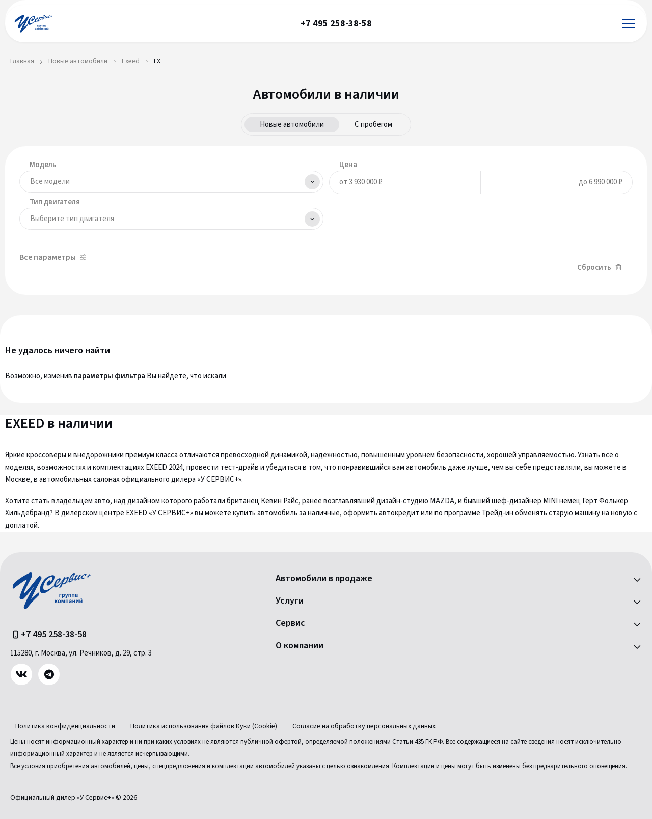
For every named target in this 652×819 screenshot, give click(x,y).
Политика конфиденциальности (65, 726)
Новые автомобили (292, 124)
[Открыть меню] (628, 23)
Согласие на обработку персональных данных (364, 726)
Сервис (290, 623)
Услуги (290, 601)
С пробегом (373, 124)
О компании (299, 646)
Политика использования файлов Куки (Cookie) (203, 726)
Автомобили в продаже (324, 578)
